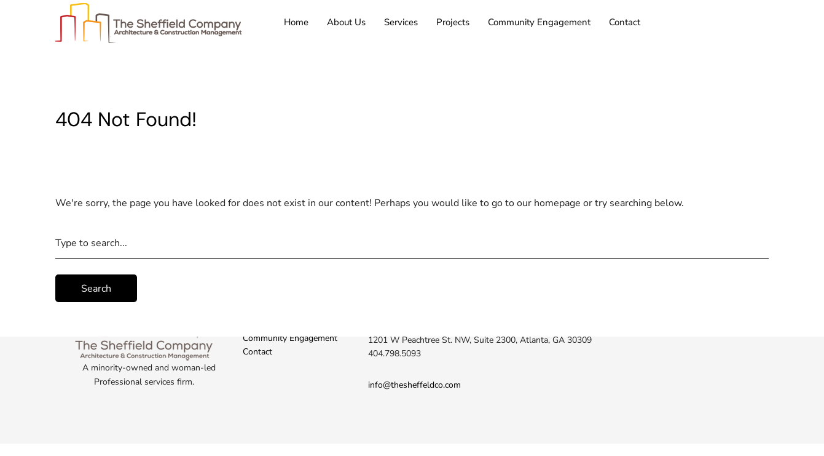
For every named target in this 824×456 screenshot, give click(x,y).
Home (296, 22)
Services (401, 22)
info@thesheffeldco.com (414, 385)
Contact (624, 22)
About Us (346, 22)
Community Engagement (539, 22)
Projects (452, 22)
